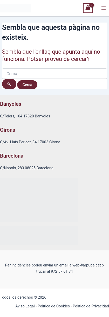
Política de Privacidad (91, 306)
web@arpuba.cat (86, 265)
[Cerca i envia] (9, 84)
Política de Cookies (54, 306)
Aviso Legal (25, 306)
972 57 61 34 (62, 271)
